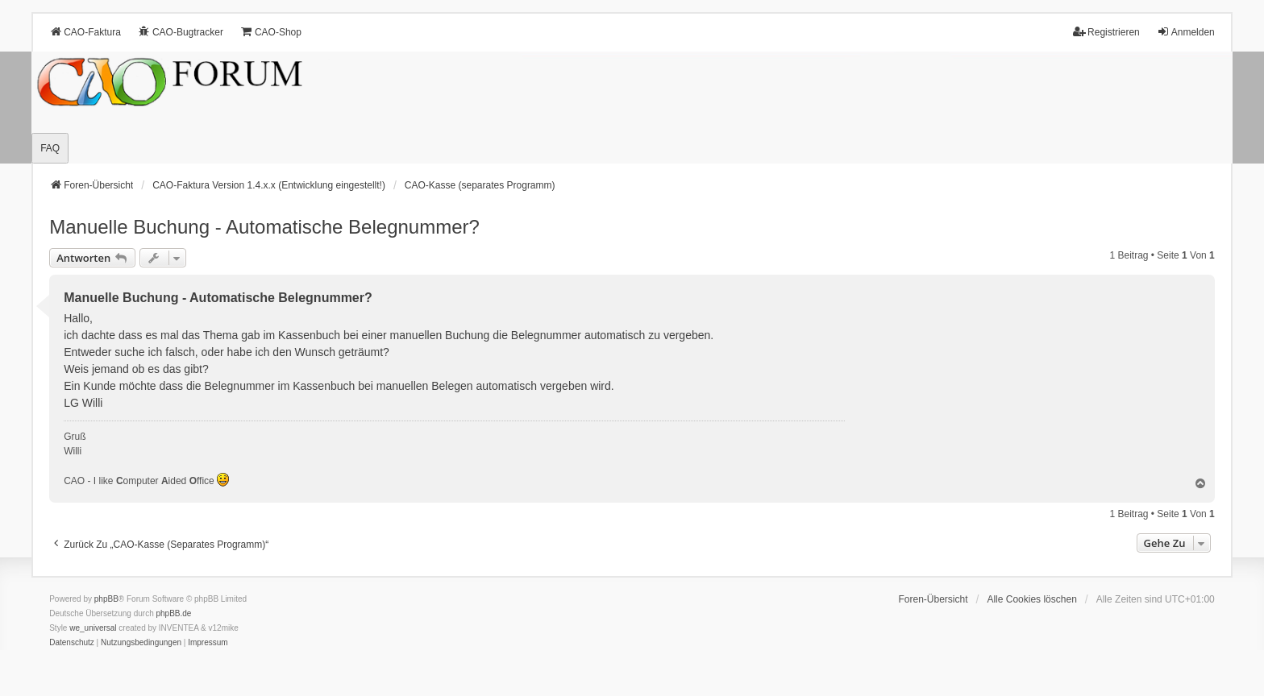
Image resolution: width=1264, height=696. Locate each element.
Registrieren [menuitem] (1106, 32)
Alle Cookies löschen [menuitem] (1031, 599)
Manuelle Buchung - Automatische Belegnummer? (264, 227)
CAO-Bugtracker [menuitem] (180, 32)
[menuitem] (71, 643)
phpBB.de (174, 613)
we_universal (92, 628)
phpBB (106, 598)
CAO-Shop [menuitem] (270, 32)
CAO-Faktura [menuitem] (85, 32)
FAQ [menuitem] (50, 148)
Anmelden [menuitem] (1186, 32)
